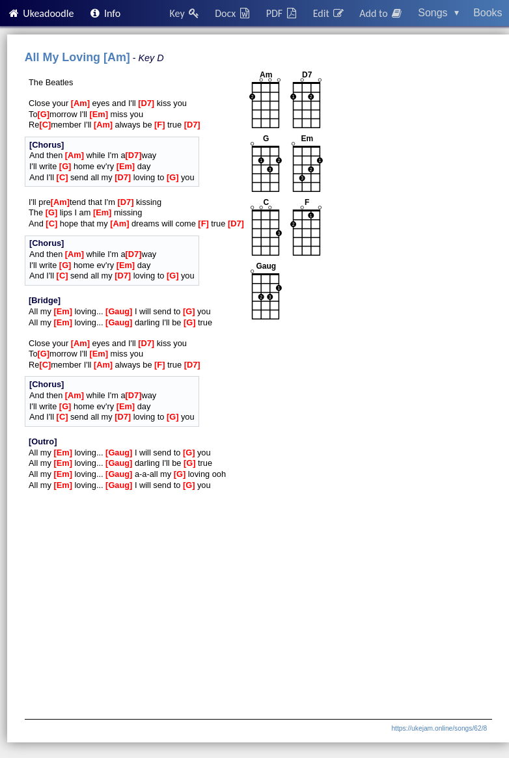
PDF (282, 13)
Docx (233, 13)
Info (105, 13)
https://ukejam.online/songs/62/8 (439, 728)
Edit (329, 13)
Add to (381, 13)
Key (185, 13)
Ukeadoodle (40, 13)
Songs (438, 12)
